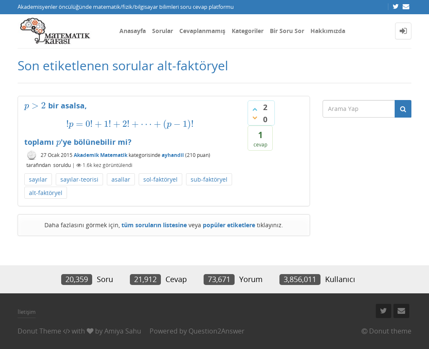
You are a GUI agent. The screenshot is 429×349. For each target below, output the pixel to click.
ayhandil (173, 155)
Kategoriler (248, 31)
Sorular (162, 31)
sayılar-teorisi (79, 179)
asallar (120, 179)
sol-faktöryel (160, 179)
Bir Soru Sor (287, 31)
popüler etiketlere (229, 225)
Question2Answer (217, 331)
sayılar (38, 179)
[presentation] (35, 105)
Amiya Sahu (122, 331)
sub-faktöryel (209, 179)
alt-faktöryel (45, 193)
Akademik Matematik (100, 155)
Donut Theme (39, 331)
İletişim (27, 312)
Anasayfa (132, 31)
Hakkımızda (327, 31)
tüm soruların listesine (154, 225)
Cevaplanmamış (202, 31)
